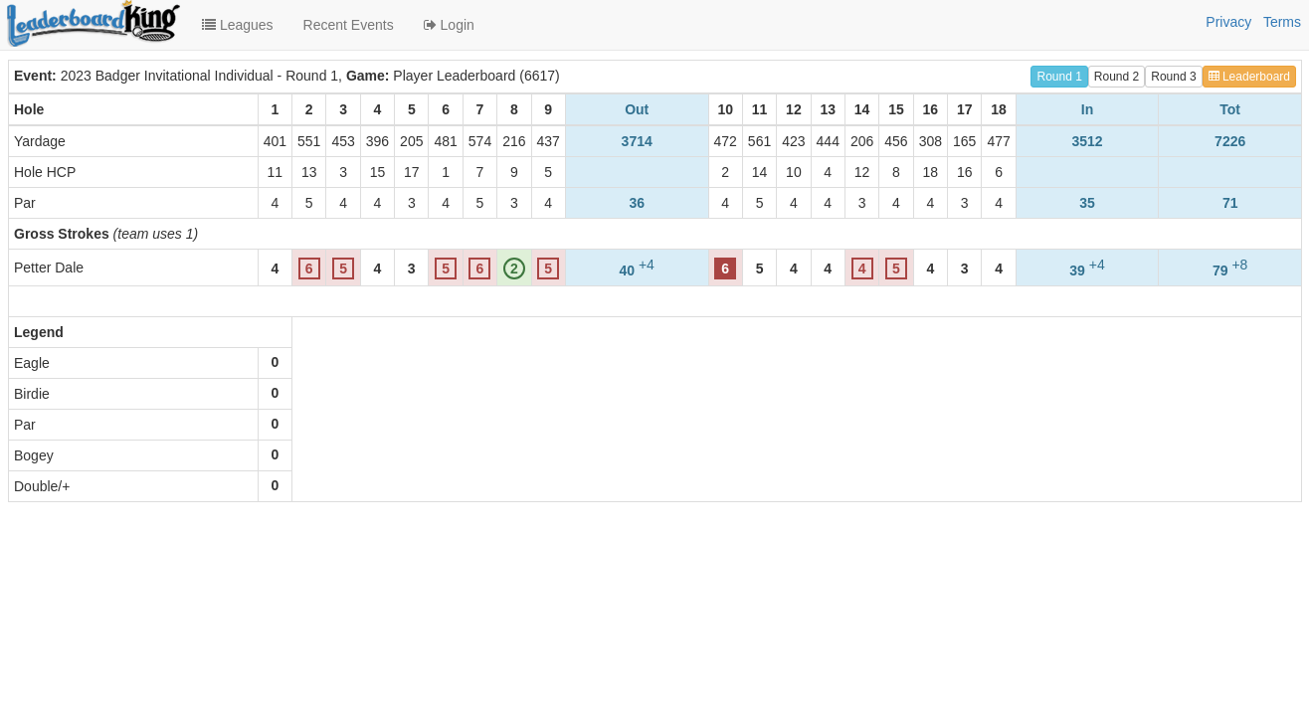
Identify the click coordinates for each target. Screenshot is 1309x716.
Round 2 (1116, 77)
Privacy (1228, 22)
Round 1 (1058, 77)
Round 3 (1173, 77)
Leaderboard (1249, 77)
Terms (1282, 22)
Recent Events (348, 25)
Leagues (238, 25)
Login (449, 25)
